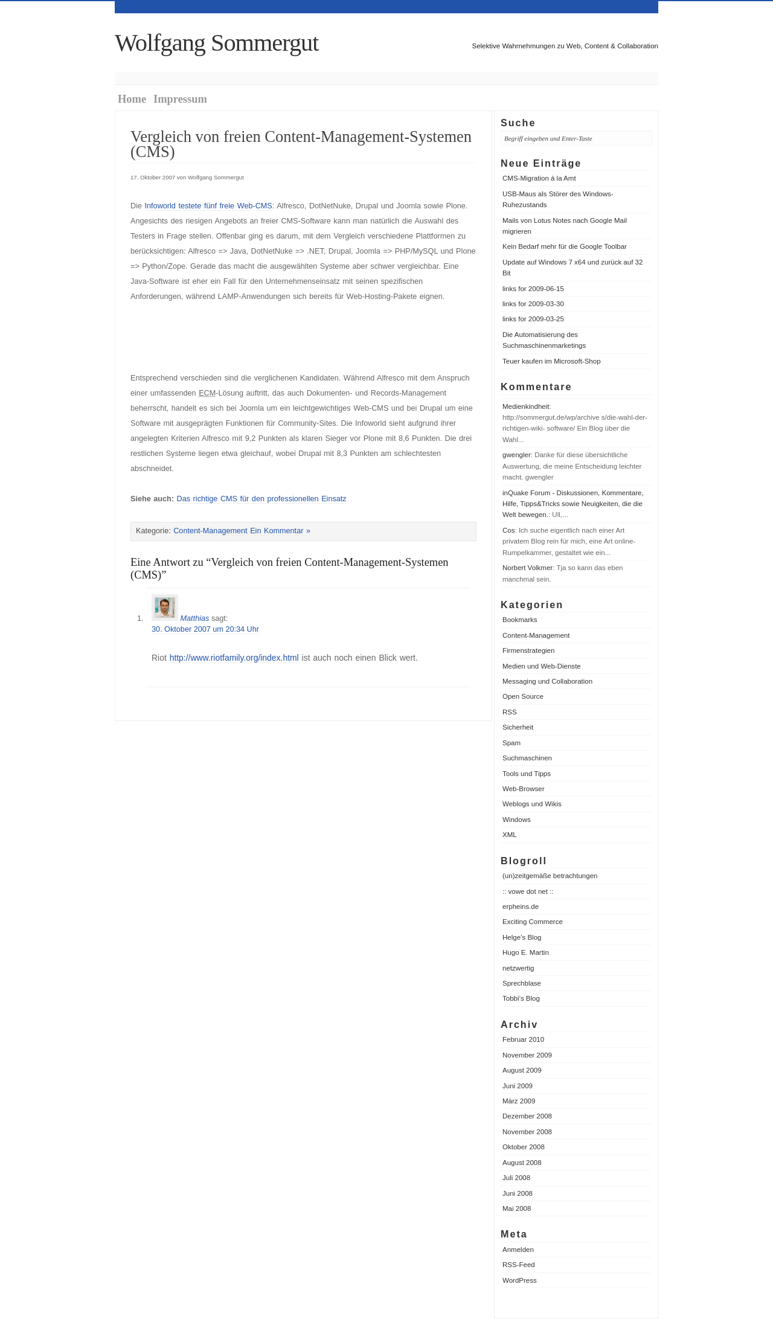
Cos (508, 530)
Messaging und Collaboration (547, 681)
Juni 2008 (517, 1193)
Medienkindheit (525, 406)
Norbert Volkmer (527, 567)
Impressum (180, 99)
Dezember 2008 (527, 1116)
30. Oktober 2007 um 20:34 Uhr (205, 629)
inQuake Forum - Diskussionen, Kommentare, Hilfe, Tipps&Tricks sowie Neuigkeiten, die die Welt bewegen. (573, 504)
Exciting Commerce (532, 921)
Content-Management (535, 635)
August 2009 (522, 1070)
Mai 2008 (516, 1208)
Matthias (195, 618)
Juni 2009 (517, 1086)
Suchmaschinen (527, 758)
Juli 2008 (516, 1177)
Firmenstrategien (528, 650)
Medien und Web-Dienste (541, 666)
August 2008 (522, 1162)
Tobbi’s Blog (521, 998)
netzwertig (518, 968)
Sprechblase (521, 983)
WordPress (519, 1280)
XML (509, 834)
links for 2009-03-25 (533, 319)
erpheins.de (520, 906)
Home (132, 99)
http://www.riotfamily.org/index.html (234, 658)
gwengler (516, 454)
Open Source (523, 696)
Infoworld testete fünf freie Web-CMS (208, 206)
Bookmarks (519, 619)
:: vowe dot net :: (528, 891)
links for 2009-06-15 (533, 288)
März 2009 (518, 1101)
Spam (511, 742)
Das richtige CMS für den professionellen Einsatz (262, 499)
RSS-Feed (518, 1264)
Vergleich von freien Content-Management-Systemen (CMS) (301, 144)
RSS (509, 712)
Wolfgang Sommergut (216, 42)
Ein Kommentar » (280, 531)
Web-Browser (523, 788)
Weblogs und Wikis (532, 803)
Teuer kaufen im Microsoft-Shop (551, 361)
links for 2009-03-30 (533, 303)
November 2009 (527, 1055)
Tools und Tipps (526, 773)
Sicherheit (517, 727)
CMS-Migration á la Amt (539, 178)
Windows (516, 819)
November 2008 (527, 1131)
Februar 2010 (523, 1039)
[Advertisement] (271, 337)
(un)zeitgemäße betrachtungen (549, 875)
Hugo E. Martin (525, 952)
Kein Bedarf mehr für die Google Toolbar (564, 246)
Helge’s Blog (521, 937)
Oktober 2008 (523, 1147)
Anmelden (518, 1249)
